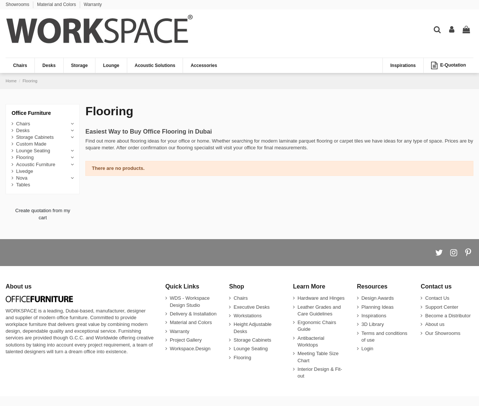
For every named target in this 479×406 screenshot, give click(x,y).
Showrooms (18, 4)
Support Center (441, 307)
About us (434, 324)
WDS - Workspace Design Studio (190, 301)
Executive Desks (251, 307)
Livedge (24, 171)
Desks (23, 130)
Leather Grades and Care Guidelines (319, 310)
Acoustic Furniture (35, 164)
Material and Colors (57, 4)
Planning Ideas (377, 307)
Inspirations (373, 315)
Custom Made (31, 144)
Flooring (25, 157)
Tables (23, 184)
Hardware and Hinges (321, 298)
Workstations (248, 315)
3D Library (372, 324)
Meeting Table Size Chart (318, 357)
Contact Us (437, 298)
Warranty (93, 4)
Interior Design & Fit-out (320, 372)
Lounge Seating (33, 150)
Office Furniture (31, 113)
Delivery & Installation (193, 314)
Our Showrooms (442, 333)
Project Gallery (186, 340)
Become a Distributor (447, 315)
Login (367, 348)
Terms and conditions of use (384, 336)
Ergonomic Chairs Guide (317, 326)
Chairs (23, 123)
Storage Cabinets (35, 137)
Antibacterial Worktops (311, 341)
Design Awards (377, 298)
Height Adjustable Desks (252, 327)
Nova (21, 178)
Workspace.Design (190, 348)
